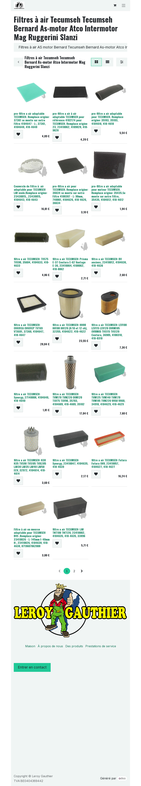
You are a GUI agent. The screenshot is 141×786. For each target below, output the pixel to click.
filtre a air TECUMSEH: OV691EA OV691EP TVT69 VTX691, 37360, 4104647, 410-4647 (29, 330)
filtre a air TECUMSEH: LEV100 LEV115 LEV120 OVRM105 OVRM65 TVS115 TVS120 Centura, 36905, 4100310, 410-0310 (109, 331)
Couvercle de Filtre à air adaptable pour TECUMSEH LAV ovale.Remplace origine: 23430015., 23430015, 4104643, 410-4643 (30, 193)
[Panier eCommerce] (114, 5)
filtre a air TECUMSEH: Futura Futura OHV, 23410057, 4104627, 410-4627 (109, 463)
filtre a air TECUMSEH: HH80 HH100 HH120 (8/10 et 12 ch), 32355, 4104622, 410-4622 (70, 328)
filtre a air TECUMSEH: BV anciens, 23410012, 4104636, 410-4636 (109, 262)
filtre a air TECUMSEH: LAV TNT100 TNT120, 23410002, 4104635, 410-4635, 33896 (69, 532)
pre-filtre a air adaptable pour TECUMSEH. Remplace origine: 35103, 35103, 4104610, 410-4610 (107, 118)
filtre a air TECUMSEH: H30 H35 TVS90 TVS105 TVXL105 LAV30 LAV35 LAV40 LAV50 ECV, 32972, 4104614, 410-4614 (30, 466)
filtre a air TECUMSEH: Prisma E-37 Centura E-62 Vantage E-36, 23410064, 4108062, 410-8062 (70, 264)
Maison (30, 646)
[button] (18, 134)
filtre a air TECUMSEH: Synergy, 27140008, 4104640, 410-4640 (31, 397)
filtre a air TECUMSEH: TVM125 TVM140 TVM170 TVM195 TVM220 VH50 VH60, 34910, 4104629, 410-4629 (108, 399)
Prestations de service (100, 646)
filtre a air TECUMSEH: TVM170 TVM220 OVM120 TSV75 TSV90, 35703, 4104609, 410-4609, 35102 (68, 399)
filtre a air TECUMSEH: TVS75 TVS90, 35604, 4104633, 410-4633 (31, 262)
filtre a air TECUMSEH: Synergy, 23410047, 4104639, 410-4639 (70, 463)
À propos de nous (50, 646)
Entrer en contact (32, 667)
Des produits (74, 646)
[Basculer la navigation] (123, 5)
